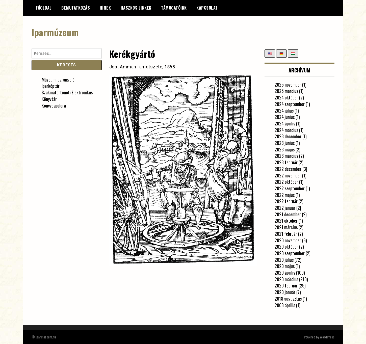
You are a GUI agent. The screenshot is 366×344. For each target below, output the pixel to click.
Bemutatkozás (75, 8)
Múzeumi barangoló (58, 79)
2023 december (288, 136)
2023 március (286, 155)
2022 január (285, 207)
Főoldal (44, 8)
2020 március (286, 279)
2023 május (285, 149)
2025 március (286, 91)
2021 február (286, 233)
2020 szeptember (290, 253)
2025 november (288, 84)
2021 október (286, 220)
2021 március (286, 227)
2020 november (288, 240)
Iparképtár (51, 86)
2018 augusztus (288, 298)
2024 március (286, 130)
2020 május (285, 266)
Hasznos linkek (136, 8)
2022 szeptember (290, 188)
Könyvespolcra (54, 105)
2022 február (286, 201)
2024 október (286, 97)
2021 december (288, 214)
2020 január (285, 292)
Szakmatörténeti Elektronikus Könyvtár (67, 95)
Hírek (105, 8)
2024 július (284, 110)
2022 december (288, 169)
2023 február (286, 162)
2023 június (285, 143)
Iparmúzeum (55, 32)
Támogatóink (174, 8)
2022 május (285, 195)
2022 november (288, 175)
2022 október (286, 181)
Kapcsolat (207, 8)
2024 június (285, 117)
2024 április (285, 123)
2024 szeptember (290, 104)
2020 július (284, 259)
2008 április (285, 305)
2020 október (286, 246)
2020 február (286, 285)
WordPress (327, 336)
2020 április (285, 272)
